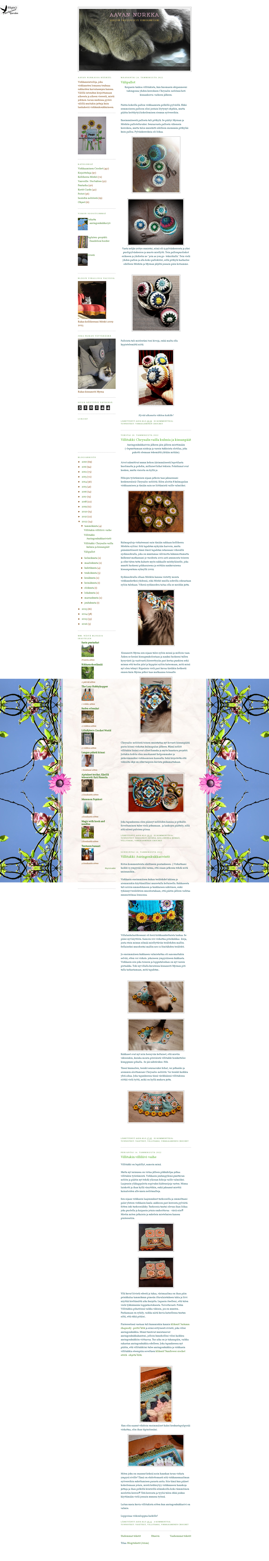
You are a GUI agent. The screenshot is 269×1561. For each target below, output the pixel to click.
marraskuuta (91, 598)
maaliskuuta (91, 563)
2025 (85, 619)
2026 (85, 624)
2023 (85, 609)
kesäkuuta (90, 578)
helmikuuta (91, 558)
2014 (84, 482)
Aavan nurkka (135, 15)
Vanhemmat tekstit (180, 1536)
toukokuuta (90, 573)
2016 (84, 491)
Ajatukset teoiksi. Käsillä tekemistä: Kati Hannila (95, 776)
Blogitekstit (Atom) (138, 1543)
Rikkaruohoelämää (92, 664)
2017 (84, 496)
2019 (84, 506)
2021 (84, 516)
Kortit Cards (84, 189)
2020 (85, 511)
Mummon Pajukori (91, 799)
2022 (85, 521)
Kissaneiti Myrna (145, 838)
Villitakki (127, 840)
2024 (85, 614)
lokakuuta (90, 593)
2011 (84, 467)
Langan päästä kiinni (93, 752)
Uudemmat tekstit (131, 1536)
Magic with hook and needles (93, 823)
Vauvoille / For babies (90, 181)
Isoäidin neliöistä (88, 198)
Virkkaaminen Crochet (149, 424)
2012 (84, 472)
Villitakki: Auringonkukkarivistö (145, 857)
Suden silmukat (90, 708)
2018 (84, 501)
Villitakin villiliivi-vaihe (138, 1157)
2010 (84, 462)
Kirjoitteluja (84, 173)
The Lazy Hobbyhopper (94, 686)
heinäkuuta (90, 583)
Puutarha (83, 185)
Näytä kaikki (110, 868)
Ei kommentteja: (164, 421)
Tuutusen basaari (90, 846)
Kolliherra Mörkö (168, 838)
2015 (84, 487)
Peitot (81, 194)
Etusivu (155, 1536)
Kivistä (91, 255)
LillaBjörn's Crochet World (96, 730)
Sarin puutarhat (90, 642)
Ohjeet (81, 202)
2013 (84, 477)
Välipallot (128, 82)
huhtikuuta (90, 568)
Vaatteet (140, 1141)
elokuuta (89, 588)
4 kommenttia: (163, 1522)
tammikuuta (91, 526)
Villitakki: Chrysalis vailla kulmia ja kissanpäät (156, 440)
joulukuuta (90, 603)
